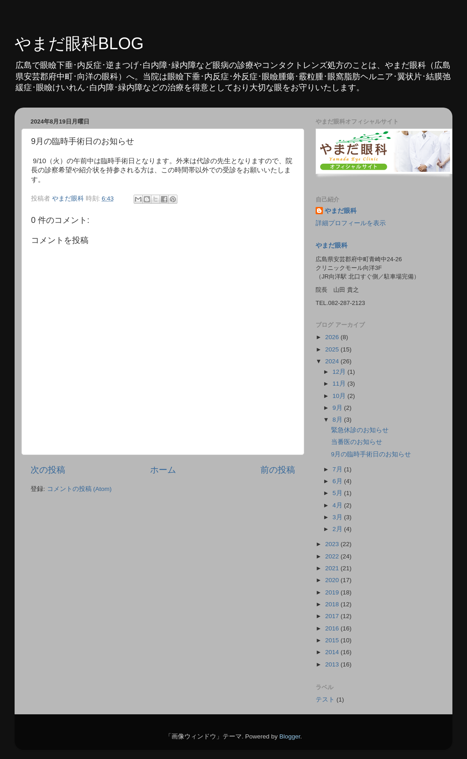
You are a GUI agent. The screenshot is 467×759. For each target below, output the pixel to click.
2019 (333, 592)
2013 (333, 664)
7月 (338, 469)
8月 (338, 419)
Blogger (289, 736)
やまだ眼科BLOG (79, 43)
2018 (333, 604)
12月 (340, 371)
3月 (338, 517)
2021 (333, 568)
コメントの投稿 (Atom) (79, 488)
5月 (338, 493)
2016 (333, 628)
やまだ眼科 (341, 210)
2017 (333, 616)
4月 (338, 505)
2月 (338, 529)
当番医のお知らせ (356, 442)
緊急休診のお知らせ (360, 430)
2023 (333, 544)
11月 (340, 383)
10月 (340, 395)
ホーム (163, 470)
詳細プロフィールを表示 (351, 223)
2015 (333, 640)
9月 (338, 407)
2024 (333, 361)
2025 (333, 349)
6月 (338, 481)
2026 (333, 337)
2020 (333, 580)
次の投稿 (48, 470)
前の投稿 (277, 470)
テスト (325, 699)
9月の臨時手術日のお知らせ (371, 454)
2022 (333, 556)
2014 (333, 652)
